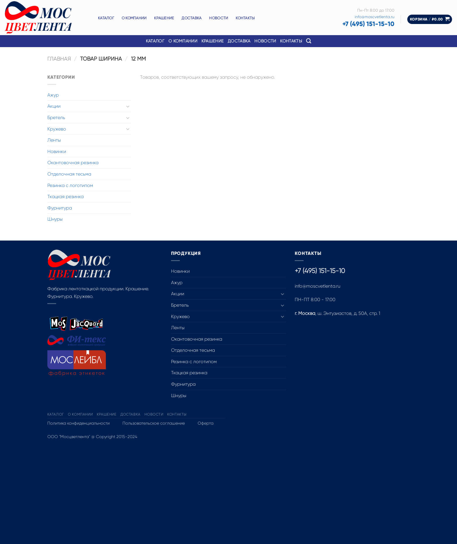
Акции (54, 106)
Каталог (106, 18)
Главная (59, 59)
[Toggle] (127, 106)
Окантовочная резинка (73, 162)
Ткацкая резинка (65, 196)
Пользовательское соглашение (154, 423)
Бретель (56, 117)
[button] (429, 19)
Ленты (54, 140)
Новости (218, 18)
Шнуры (55, 219)
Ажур (53, 95)
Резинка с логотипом (70, 185)
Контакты (245, 18)
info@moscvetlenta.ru (374, 17)
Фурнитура (59, 208)
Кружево (56, 129)
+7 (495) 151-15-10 (368, 24)
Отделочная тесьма (69, 174)
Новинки (56, 151)
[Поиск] (308, 41)
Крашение (164, 18)
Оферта (205, 423)
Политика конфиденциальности (78, 423)
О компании (134, 18)
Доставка (191, 18)
